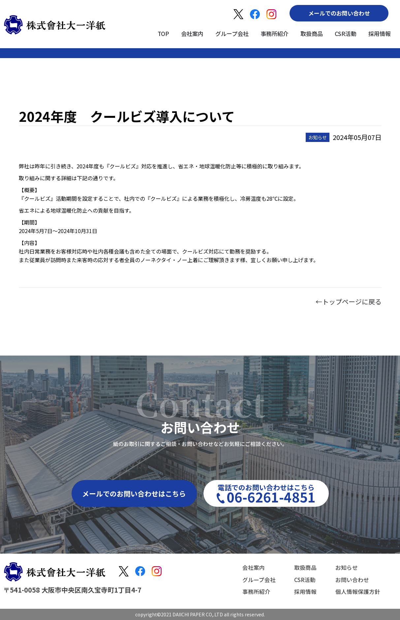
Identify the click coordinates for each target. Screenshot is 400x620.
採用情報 (379, 33)
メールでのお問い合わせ (339, 13)
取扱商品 (311, 33)
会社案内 (192, 33)
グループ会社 (232, 33)
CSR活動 (345, 33)
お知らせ (344, 568)
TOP (163, 33)
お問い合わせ (350, 579)
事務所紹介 (275, 33)
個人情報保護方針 (356, 591)
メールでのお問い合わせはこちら (134, 494)
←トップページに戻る (349, 301)
